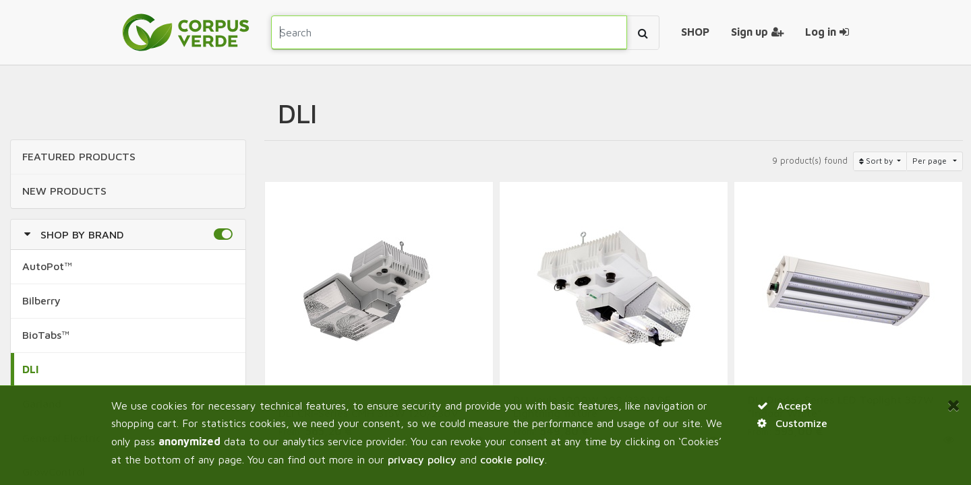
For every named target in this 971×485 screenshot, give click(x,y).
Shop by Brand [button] (82, 234)
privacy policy (422, 459)
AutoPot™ (47, 266)
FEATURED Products (79, 156)
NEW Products (64, 191)
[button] (223, 234)
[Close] (954, 405)
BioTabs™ (45, 335)
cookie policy (512, 459)
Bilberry (41, 300)
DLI (30, 369)
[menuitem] (695, 32)
